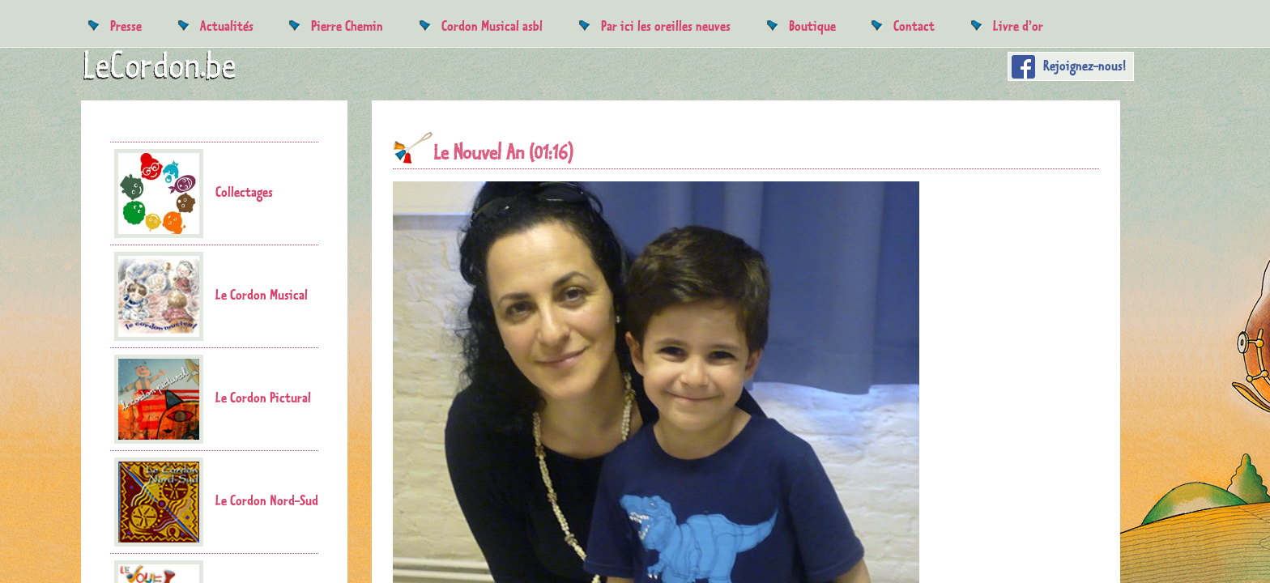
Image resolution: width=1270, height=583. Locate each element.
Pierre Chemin (347, 25)
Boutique (812, 25)
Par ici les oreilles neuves (666, 25)
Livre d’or (1018, 25)
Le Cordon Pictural (212, 399)
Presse (126, 25)
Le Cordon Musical (211, 296)
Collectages (193, 193)
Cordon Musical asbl (492, 25)
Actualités (227, 25)
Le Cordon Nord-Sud (216, 502)
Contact (914, 25)
